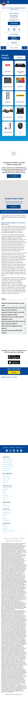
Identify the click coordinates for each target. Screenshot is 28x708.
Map (9, 29)
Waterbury (18, 447)
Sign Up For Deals (6, 505)
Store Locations (6, 495)
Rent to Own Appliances (7, 460)
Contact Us (5, 514)
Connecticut (12, 447)
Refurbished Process (7, 468)
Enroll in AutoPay (6, 477)
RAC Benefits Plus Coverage (8, 530)
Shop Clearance (20, 102)
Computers (20, 117)
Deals (4, 503)
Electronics (20, 86)
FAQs (4, 482)
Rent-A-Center (14, 13)
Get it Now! (5, 524)
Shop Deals (7, 71)
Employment (5, 489)
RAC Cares (5, 493)
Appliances (7, 102)
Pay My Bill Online (6, 520)
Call (19, 29)
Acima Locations (6, 497)
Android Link (14, 357)
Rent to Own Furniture (7, 458)
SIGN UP (14, 372)
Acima (4, 532)
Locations (5, 447)
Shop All (19, 57)
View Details (14, 23)
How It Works (5, 480)
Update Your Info (6, 479)
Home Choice (5, 526)
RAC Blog (4, 499)
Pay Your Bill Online (7, 475)
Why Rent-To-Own (6, 512)
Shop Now (14, 43)
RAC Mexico (5, 528)
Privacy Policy (6, 538)
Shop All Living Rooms (20, 72)
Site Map (4, 518)
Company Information (7, 487)
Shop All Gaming (8, 132)
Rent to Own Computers (7, 462)
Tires (20, 132)
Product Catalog (6, 470)
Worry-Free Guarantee (7, 510)
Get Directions (14, 26)
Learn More (14, 176)
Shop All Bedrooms (7, 117)
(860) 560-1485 (14, 18)
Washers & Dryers (7, 86)
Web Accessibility (14, 538)
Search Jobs (13, 207)
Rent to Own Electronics (7, 464)
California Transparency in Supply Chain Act (14, 541)
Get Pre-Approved (14, 38)
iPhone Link (14, 363)
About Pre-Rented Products (8, 466)
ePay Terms (21, 538)
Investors (4, 491)
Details (14, 29)
